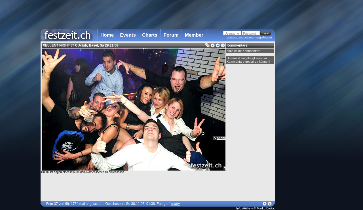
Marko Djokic (266, 208)
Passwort (249, 33)
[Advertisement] (299, 114)
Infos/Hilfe (243, 208)
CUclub (81, 45)
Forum (171, 35)
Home (107, 35)
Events (128, 35)
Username (232, 33)
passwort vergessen (240, 37)
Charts (149, 35)
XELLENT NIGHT (56, 45)
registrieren (264, 37)
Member (194, 35)
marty (175, 204)
